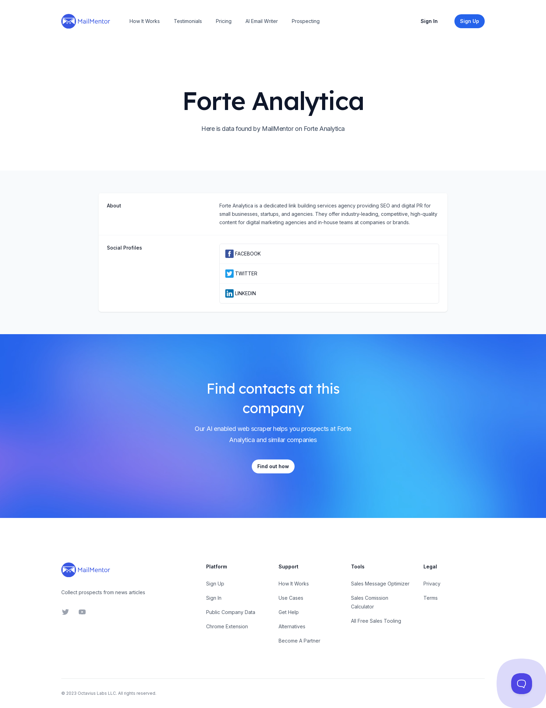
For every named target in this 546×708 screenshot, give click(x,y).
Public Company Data (230, 612)
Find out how (273, 466)
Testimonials (188, 21)
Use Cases (291, 598)
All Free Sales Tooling (376, 621)
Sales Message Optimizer (380, 584)
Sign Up (215, 584)
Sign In (429, 21)
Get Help (289, 612)
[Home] (85, 21)
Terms (430, 598)
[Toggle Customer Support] (521, 683)
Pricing (224, 21)
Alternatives (292, 626)
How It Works (145, 21)
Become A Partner (299, 641)
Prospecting (306, 21)
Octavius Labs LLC (97, 693)
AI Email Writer (261, 21)
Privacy (431, 584)
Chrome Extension (227, 626)
